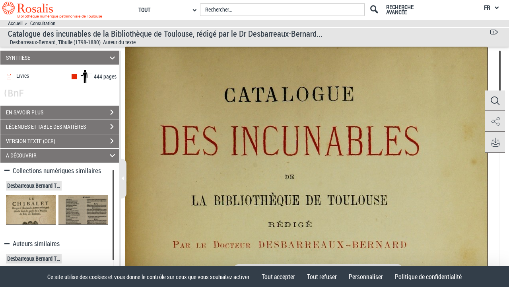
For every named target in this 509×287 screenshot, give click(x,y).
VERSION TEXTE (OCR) (62, 141)
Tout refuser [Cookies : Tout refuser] (322, 276)
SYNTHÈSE (62, 58)
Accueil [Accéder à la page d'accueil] (15, 23)
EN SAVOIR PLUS (62, 112)
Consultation (42, 23)
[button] (495, 100)
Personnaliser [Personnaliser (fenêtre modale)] (366, 276)
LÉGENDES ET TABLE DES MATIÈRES (62, 126)
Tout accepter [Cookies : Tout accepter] (278, 276)
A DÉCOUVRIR (62, 156)
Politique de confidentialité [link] (428, 276)
